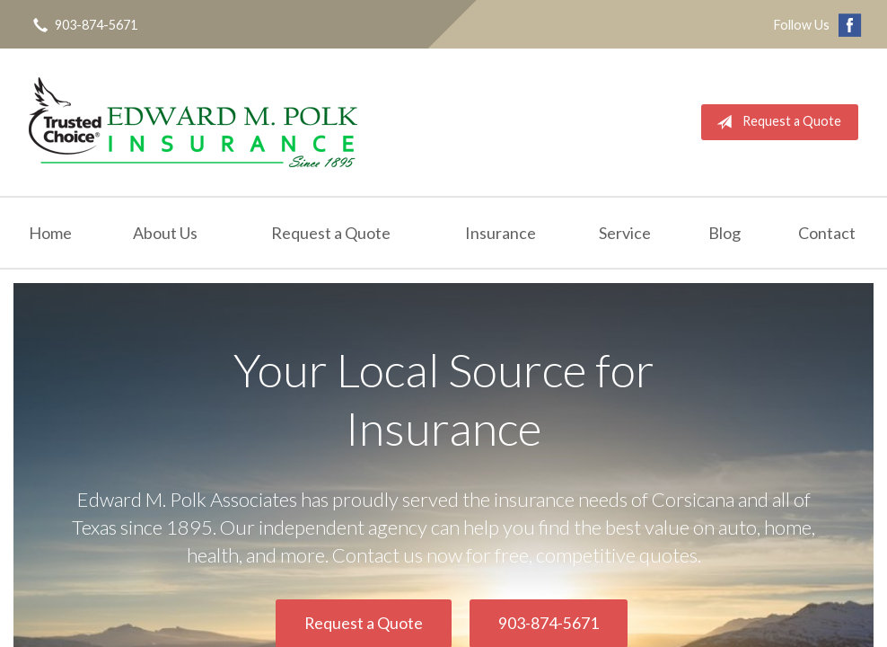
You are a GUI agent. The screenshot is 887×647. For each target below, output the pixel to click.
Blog (724, 233)
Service (625, 233)
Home (50, 233)
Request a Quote (775, 122)
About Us (165, 233)
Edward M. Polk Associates (193, 122)
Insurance (500, 233)
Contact (827, 233)
